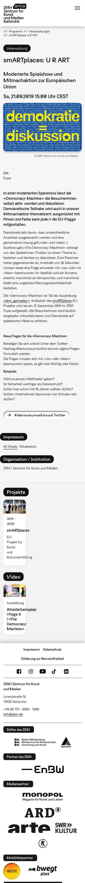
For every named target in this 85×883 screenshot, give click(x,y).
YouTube (42, 671)
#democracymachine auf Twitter (39, 415)
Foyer (7, 178)
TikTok (54, 671)
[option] (16, 533)
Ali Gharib (10, 446)
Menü (77, 8)
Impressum (31, 649)
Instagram (31, 671)
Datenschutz (52, 649)
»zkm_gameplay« (16, 300)
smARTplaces (62, 300)
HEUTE (12, 871)
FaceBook (19, 671)
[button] (42, 127)
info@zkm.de (13, 714)
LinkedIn (66, 671)
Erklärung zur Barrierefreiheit (42, 659)
